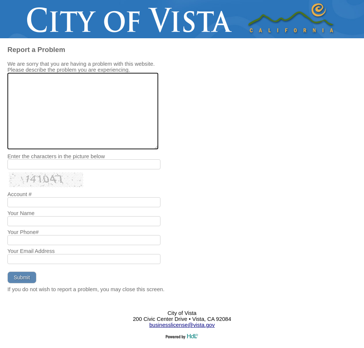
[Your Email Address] (83, 259)
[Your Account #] (83, 202)
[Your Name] (83, 221)
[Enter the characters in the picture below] (83, 164)
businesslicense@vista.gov (182, 325)
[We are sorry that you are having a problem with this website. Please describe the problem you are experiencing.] (82, 111)
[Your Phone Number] (83, 240)
